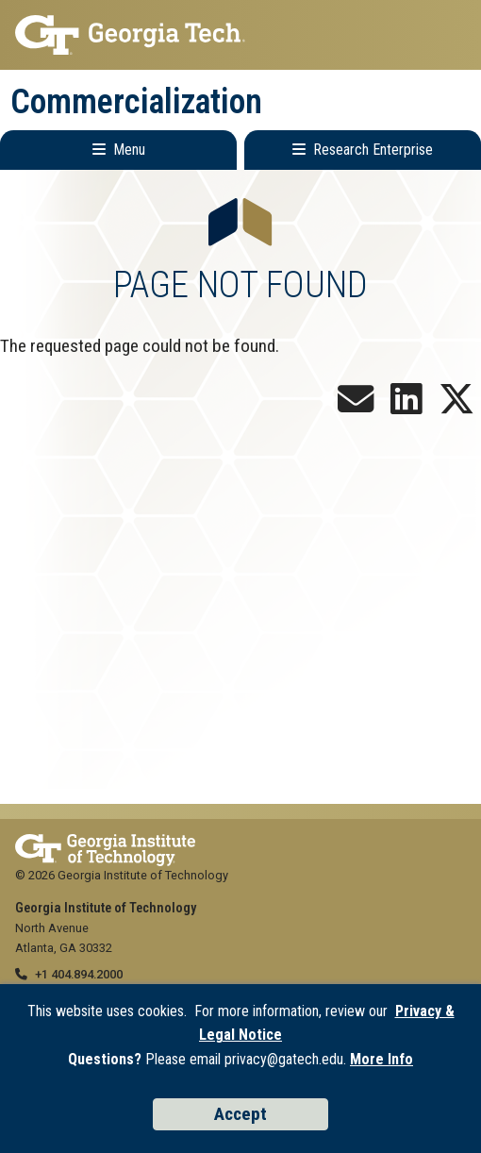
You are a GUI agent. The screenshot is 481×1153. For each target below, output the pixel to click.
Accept (240, 1114)
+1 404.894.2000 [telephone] (79, 974)
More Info (381, 1059)
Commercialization (136, 102)
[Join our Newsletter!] (355, 406)
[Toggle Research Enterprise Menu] (362, 150)
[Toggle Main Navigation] (118, 150)
